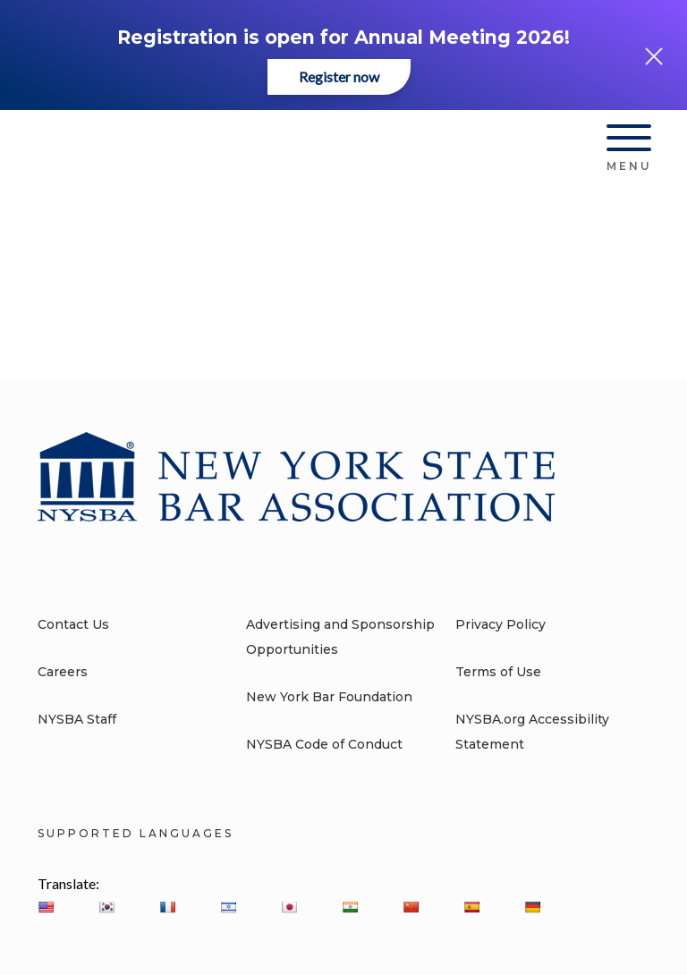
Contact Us (73, 624)
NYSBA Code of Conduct (324, 744)
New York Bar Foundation (329, 697)
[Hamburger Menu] (628, 141)
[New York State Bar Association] (157, 145)
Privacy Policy (500, 624)
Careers (63, 672)
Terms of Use (498, 672)
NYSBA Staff (77, 719)
